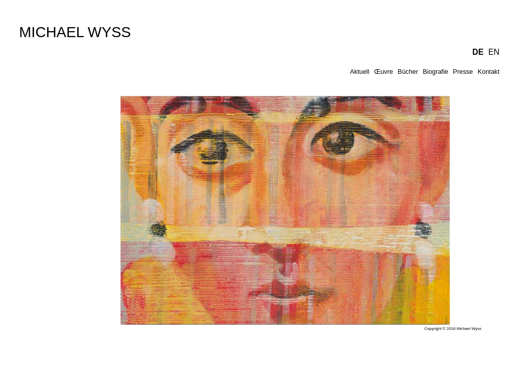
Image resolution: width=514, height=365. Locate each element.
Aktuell (359, 71)
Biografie (435, 71)
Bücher (408, 71)
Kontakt (488, 71)
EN (493, 52)
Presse (463, 71)
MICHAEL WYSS (75, 32)
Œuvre (383, 71)
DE (477, 52)
